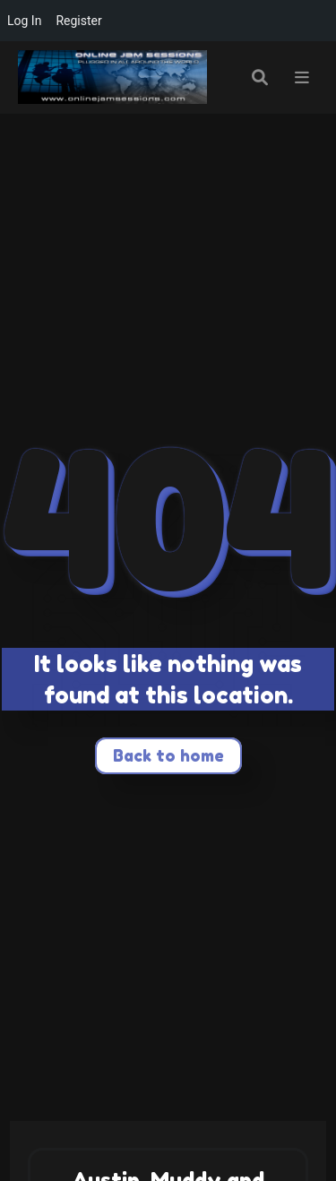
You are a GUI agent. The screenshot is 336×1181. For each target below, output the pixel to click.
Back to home (168, 755)
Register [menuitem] (78, 20)
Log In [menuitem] (24, 20)
